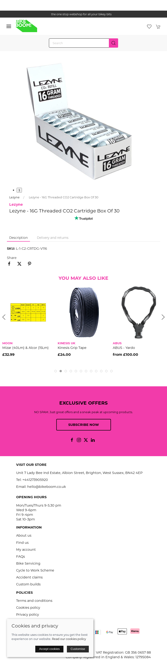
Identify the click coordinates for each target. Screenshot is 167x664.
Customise (78, 649)
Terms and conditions (34, 601)
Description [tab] (18, 238)
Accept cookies (49, 649)
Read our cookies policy (69, 639)
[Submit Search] (113, 43)
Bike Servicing (28, 563)
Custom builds (28, 584)
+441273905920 (35, 480)
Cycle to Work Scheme (35, 570)
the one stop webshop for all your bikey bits (83, 14)
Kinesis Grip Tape (72, 348)
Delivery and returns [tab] (53, 238)
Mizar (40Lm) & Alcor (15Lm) (25, 348)
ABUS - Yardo (124, 348)
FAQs (20, 556)
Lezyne (14, 197)
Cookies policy (28, 608)
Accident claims (29, 577)
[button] (9, 26)
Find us (22, 543)
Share (12, 258)
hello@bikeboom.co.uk (46, 487)
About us (23, 535)
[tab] (55, 371)
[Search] (83, 43)
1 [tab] (19, 190)
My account (26, 549)
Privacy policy (27, 614)
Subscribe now (83, 425)
